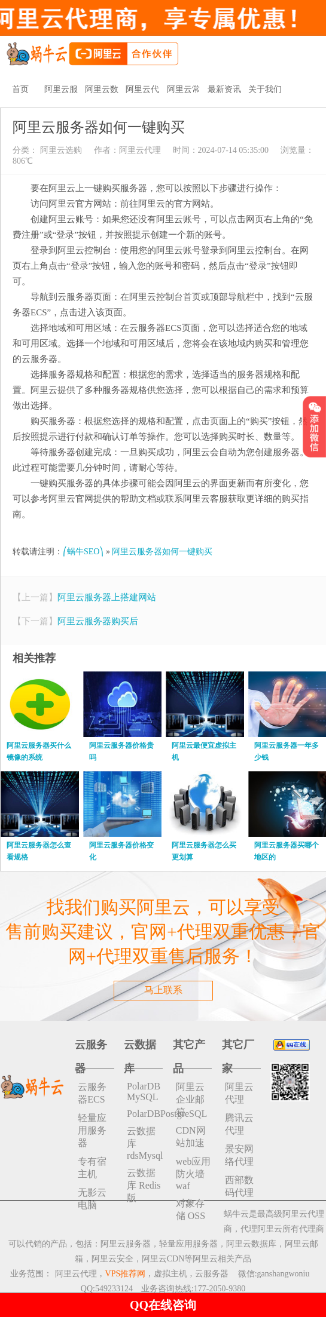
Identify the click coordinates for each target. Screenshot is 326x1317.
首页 (20, 89)
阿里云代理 (140, 150)
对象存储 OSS (190, 1209)
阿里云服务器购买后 (97, 621)
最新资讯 (224, 89)
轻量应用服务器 (92, 1130)
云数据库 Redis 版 (143, 1185)
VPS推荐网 (125, 1273)
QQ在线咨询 (163, 1305)
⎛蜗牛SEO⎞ (83, 551)
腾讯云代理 (239, 1124)
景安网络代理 (239, 1155)
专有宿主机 (92, 1167)
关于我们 (265, 89)
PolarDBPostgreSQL (145, 1114)
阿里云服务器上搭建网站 (106, 597)
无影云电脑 (92, 1198)
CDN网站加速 (191, 1136)
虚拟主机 (170, 1273)
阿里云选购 (60, 150)
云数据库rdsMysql (145, 1143)
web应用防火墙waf (193, 1173)
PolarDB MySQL (143, 1091)
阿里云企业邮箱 (190, 1099)
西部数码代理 (239, 1186)
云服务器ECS (92, 1093)
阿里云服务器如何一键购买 (162, 551)
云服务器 (211, 1273)
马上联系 (163, 990)
